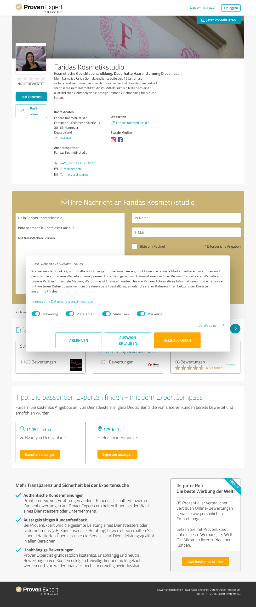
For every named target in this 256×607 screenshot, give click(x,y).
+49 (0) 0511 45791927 (77, 163)
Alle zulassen (177, 342)
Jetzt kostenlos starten (205, 561)
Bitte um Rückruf (152, 246)
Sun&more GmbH (35, 346)
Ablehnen (78, 342)
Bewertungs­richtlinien (170, 590)
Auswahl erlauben (128, 342)
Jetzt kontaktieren (218, 20)
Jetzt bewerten (31, 96)
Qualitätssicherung (196, 590)
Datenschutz (217, 590)
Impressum (64, 303)
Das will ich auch (203, 7)
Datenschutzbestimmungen (96, 303)
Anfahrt (65, 138)
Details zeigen (184, 327)
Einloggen (231, 8)
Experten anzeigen (40, 454)
